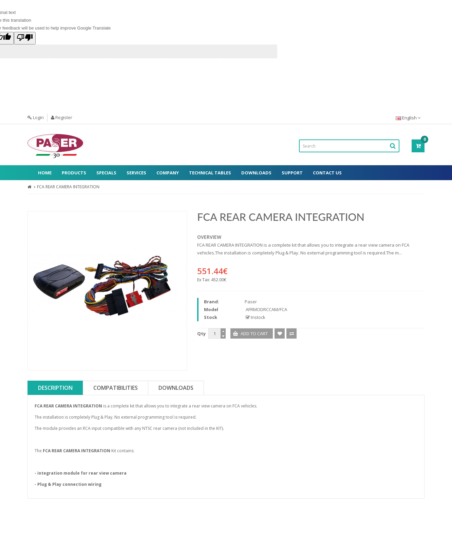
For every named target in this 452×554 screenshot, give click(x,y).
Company (167, 173)
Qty (201, 333)
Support (292, 173)
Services (136, 173)
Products (74, 173)
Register (61, 117)
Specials (106, 173)
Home (45, 173)
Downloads (256, 173)
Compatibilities (115, 387)
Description (55, 387)
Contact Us (327, 173)
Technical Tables (210, 173)
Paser (251, 302)
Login (35, 117)
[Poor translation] (25, 38)
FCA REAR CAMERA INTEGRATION (68, 187)
